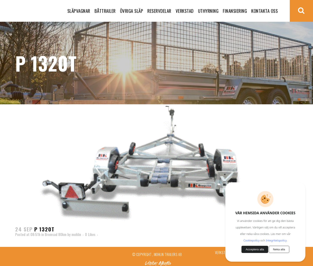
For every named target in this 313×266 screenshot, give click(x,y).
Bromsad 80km (56, 234)
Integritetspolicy (276, 240)
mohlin (76, 234)
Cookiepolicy (251, 240)
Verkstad (222, 252)
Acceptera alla (255, 249)
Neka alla (279, 249)
